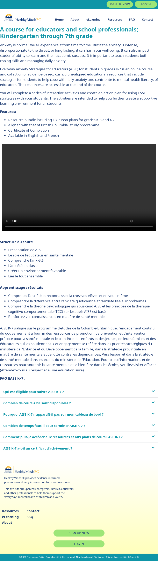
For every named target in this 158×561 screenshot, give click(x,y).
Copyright (134, 557)
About (75, 19)
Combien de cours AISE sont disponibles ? (37, 403)
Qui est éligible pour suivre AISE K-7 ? (33, 391)
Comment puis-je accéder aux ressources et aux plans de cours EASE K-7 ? (63, 437)
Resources (115, 19)
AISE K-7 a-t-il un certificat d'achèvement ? (37, 448)
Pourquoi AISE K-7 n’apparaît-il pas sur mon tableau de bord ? (53, 414)
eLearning (93, 19)
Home (59, 19)
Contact (147, 19)
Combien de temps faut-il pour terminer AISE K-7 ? (44, 425)
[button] (79, 391)
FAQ (132, 19)
